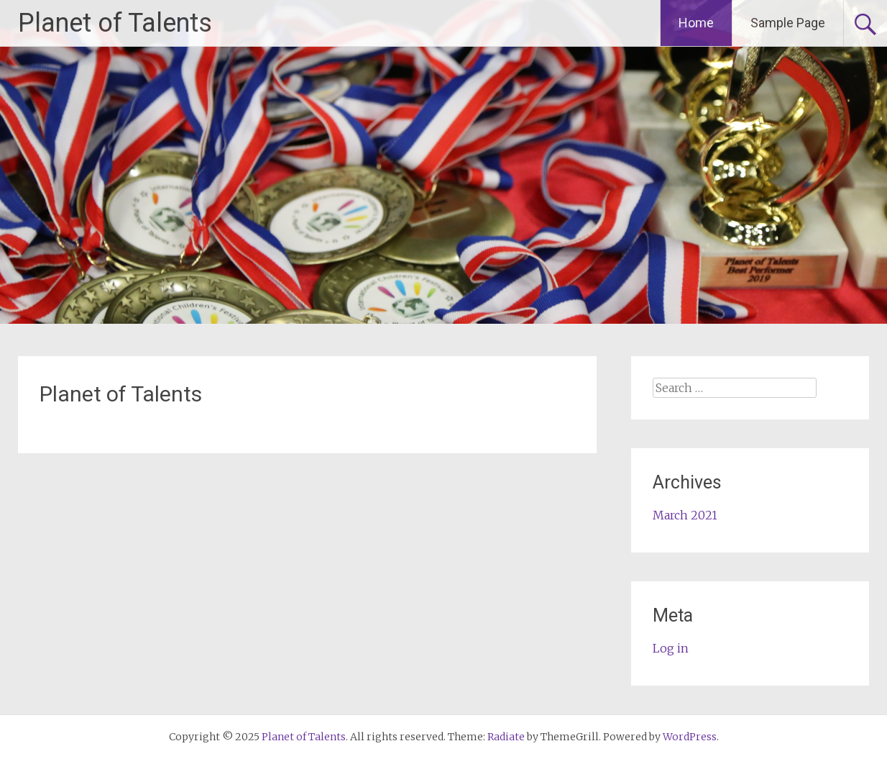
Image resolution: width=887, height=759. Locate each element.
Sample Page (787, 22)
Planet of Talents (115, 23)
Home (696, 22)
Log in (671, 648)
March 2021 (685, 515)
